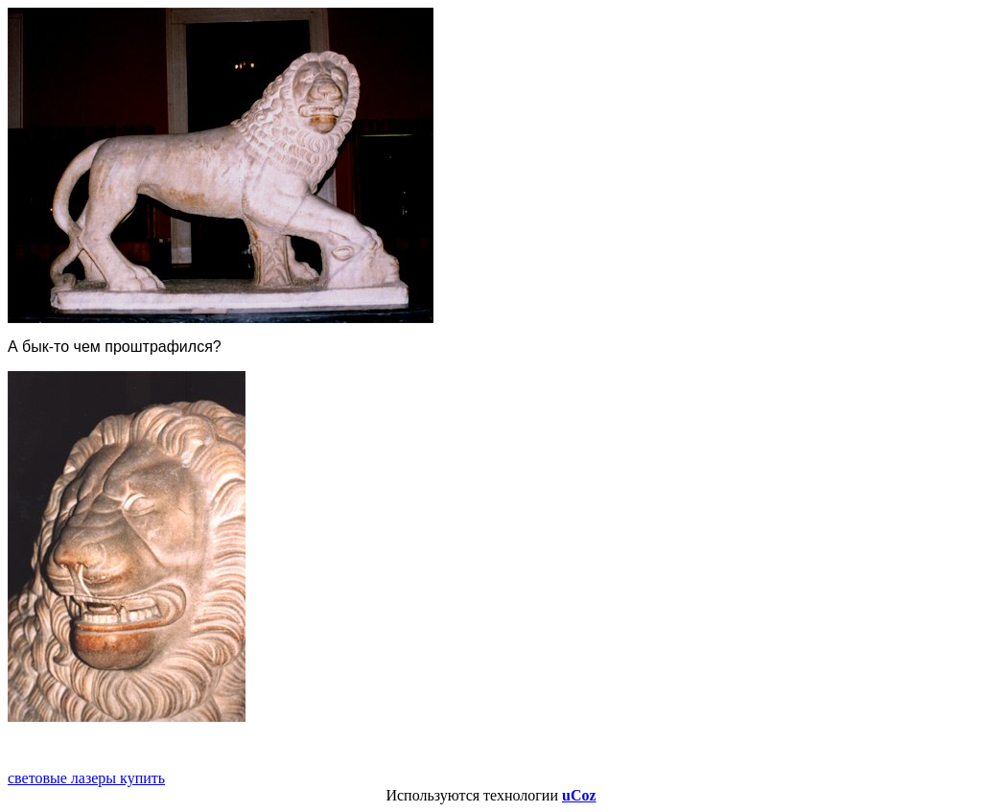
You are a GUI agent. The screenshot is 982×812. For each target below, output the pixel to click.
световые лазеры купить (86, 778)
